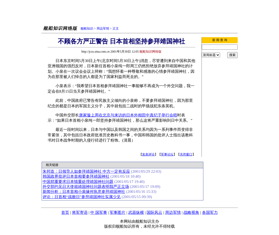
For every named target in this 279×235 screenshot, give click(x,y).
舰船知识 (87, 28)
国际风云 (154, 212)
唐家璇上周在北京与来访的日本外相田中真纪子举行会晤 (128, 115)
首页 (65, 212)
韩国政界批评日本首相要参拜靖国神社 (76, 176)
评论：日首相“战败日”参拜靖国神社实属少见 (82, 197)
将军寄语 (80, 212)
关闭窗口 (186, 154)
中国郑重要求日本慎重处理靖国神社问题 (78, 182)
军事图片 (117, 212)
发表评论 (148, 154)
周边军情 (103, 28)
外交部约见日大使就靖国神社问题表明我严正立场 (86, 186)
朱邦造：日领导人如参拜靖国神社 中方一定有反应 (86, 171)
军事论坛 (167, 154)
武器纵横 (136, 212)
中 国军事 (98, 212)
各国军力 (210, 212)
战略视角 (191, 212)
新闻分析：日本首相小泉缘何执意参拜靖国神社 (84, 191)
